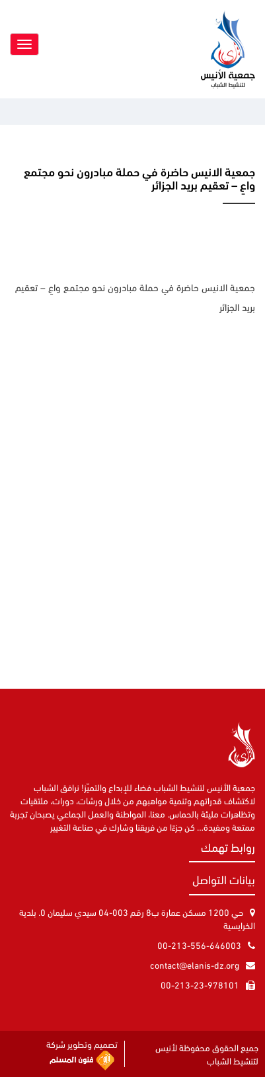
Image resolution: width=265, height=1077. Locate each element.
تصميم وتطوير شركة (82, 1053)
